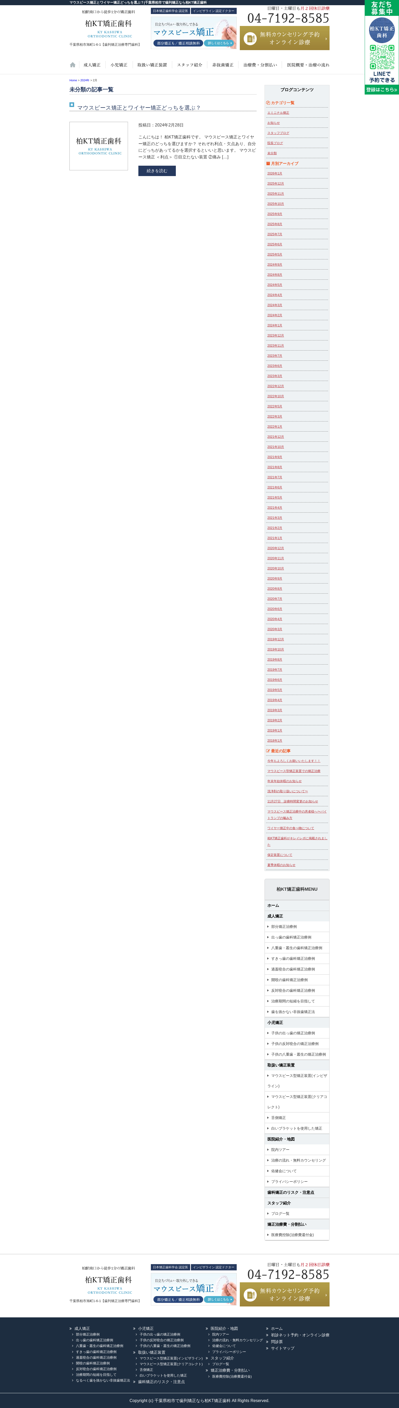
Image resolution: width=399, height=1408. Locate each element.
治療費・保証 (259, 67)
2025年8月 (274, 224)
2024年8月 (274, 275)
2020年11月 (275, 558)
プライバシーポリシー (289, 1181)
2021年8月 (274, 467)
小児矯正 (118, 67)
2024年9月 (274, 264)
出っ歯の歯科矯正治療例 (291, 937)
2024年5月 (274, 285)
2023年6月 (274, 366)
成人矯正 (275, 916)
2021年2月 (274, 528)
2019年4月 (274, 700)
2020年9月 (274, 578)
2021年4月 (274, 507)
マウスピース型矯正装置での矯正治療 (293, 771)
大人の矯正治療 (92, 67)
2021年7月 (274, 477)
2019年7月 (274, 670)
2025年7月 (274, 234)
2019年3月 (274, 710)
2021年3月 (274, 518)
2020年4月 (274, 619)
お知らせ (273, 123)
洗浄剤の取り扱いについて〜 (287, 791)
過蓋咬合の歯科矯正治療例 (293, 969)
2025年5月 (274, 254)
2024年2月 (274, 315)
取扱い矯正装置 (151, 67)
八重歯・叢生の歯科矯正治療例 (296, 948)
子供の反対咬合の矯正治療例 (295, 1044)
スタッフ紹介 (189, 67)
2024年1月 (274, 325)
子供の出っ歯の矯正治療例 (293, 1033)
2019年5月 (274, 690)
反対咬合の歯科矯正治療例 (293, 990)
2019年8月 (274, 659)
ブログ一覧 (280, 1213)
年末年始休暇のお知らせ (284, 781)
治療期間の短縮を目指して (293, 1001)
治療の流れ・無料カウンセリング (298, 1160)
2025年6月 (274, 244)
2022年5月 (274, 406)
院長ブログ (275, 143)
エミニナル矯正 (278, 113)
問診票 (277, 1341)
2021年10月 (275, 447)
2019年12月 (275, 639)
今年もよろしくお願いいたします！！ (293, 761)
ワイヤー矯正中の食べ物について (290, 828)
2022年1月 (274, 426)
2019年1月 (274, 730)
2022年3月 (274, 416)
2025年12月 (275, 183)
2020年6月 (274, 609)
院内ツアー (280, 1150)
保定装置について (279, 855)
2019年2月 (274, 720)
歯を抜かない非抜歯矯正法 (222, 67)
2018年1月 (274, 740)
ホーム (74, 67)
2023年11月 (275, 345)
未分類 (272, 153)
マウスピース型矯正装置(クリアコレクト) (297, 1102)
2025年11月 (275, 194)
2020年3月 (274, 629)
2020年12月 (275, 548)
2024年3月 (274, 305)
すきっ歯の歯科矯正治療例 (293, 958)
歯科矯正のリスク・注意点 (290, 1192)
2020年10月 (275, 568)
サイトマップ (282, 1348)
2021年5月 (274, 497)
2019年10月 (275, 649)
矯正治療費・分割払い (286, 1224)
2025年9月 (274, 214)
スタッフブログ (278, 133)
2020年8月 (274, 589)
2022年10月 (275, 396)
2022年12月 (275, 386)
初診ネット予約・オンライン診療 (300, 1335)
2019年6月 (274, 680)
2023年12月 (275, 335)
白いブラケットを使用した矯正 (296, 1128)
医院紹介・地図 (305, 67)
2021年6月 (274, 487)
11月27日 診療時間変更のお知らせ (292, 801)
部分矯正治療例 (284, 926)
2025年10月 (275, 204)
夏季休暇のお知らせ (281, 865)
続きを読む (157, 171)
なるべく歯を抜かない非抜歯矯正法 (103, 1380)
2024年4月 (274, 295)
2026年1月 (274, 173)
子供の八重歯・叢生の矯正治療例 (298, 1054)
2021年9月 (274, 457)
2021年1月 (274, 538)
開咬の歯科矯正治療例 (289, 980)
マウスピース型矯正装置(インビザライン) (297, 1081)
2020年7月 (274, 599)
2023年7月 (274, 356)
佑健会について (284, 1171)
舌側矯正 (278, 1118)
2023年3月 (274, 376)
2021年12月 (275, 437)
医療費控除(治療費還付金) (292, 1235)
